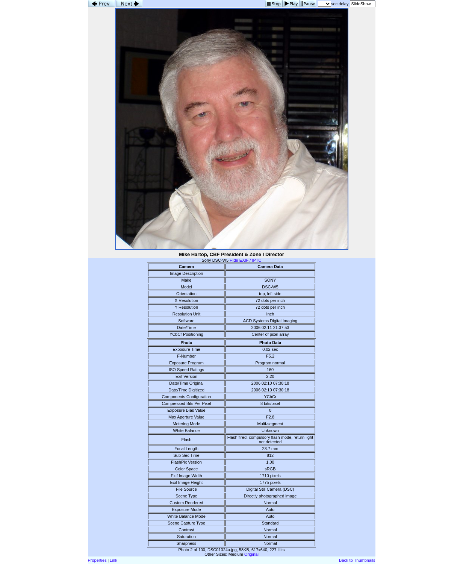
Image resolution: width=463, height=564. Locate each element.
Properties (97, 560)
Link (113, 560)
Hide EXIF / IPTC (245, 260)
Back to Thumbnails (357, 560)
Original (251, 554)
